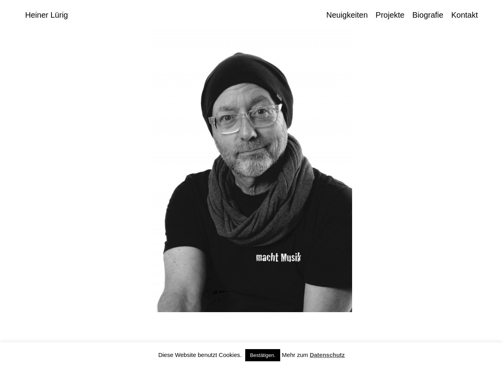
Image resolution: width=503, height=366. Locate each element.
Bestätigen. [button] (262, 355)
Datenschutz (327, 354)
